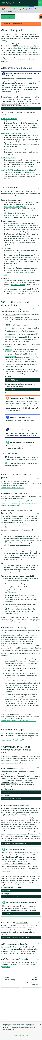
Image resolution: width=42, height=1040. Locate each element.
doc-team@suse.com (18, 285)
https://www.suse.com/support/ (12, 525)
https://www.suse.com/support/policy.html (16, 501)
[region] (21, 1031)
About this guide (12, 11)
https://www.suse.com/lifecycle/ (12, 488)
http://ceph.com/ (24, 48)
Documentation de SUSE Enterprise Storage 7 (16, 9)
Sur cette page (8, 17)
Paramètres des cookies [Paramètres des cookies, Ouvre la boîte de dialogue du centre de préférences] (21, 1035)
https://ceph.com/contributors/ (12, 740)
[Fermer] (40, 1024)
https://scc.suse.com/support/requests (17, 215)
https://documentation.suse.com (27, 81)
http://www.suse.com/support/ (14, 207)
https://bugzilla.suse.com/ (19, 225)
